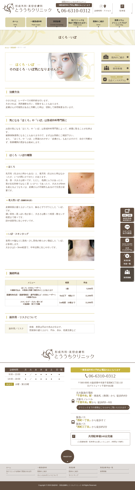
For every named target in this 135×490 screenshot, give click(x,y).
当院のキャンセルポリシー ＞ (74, 2)
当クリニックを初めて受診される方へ (19, 472)
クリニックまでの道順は (102, 407)
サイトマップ (73, 475)
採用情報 (103, 471)
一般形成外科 (42, 467)
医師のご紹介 (42, 471)
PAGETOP (67, 456)
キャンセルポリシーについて (47, 475)
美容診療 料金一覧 (106, 467)
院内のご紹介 (73, 471)
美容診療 (72, 467)
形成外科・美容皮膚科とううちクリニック (66, 485)
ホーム (8, 467)
